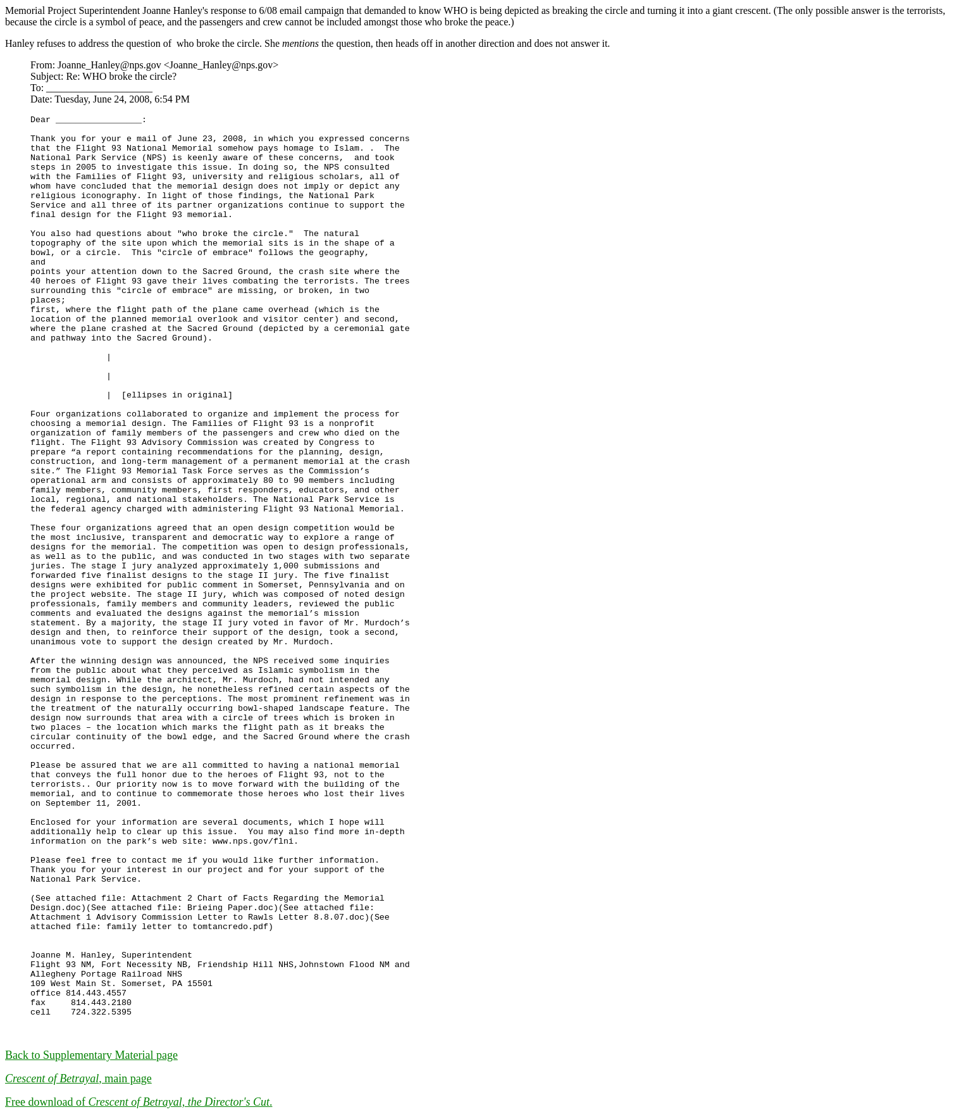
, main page (78, 1078)
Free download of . (138, 1102)
